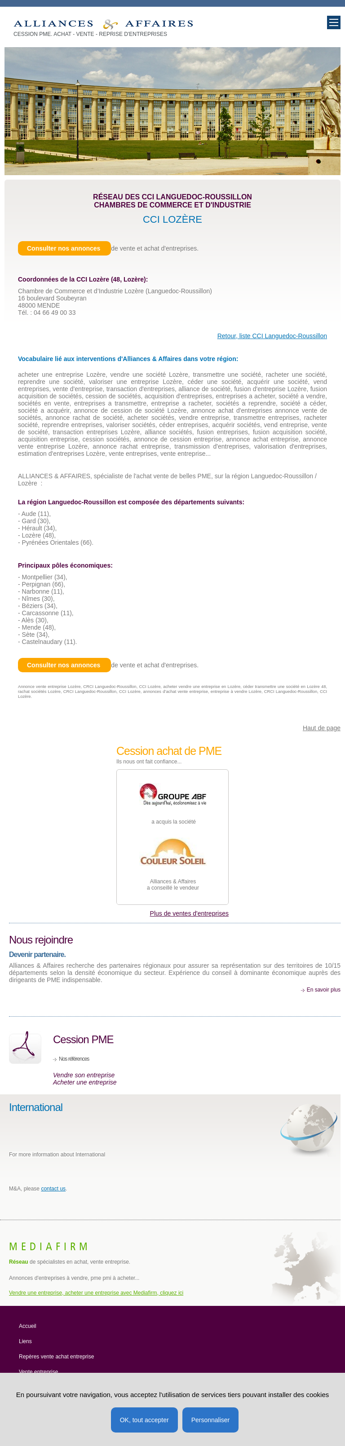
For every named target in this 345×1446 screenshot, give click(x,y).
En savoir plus (324, 990)
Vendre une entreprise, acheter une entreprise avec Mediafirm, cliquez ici (96, 1293)
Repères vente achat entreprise (56, 1356)
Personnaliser (210, 1420)
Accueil (27, 1326)
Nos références (74, 1059)
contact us (53, 1189)
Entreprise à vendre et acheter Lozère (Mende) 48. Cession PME (103, 24)
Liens (25, 1341)
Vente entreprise (38, 1372)
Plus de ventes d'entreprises (189, 913)
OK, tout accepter (144, 1420)
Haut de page (322, 728)
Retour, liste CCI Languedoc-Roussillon (272, 335)
